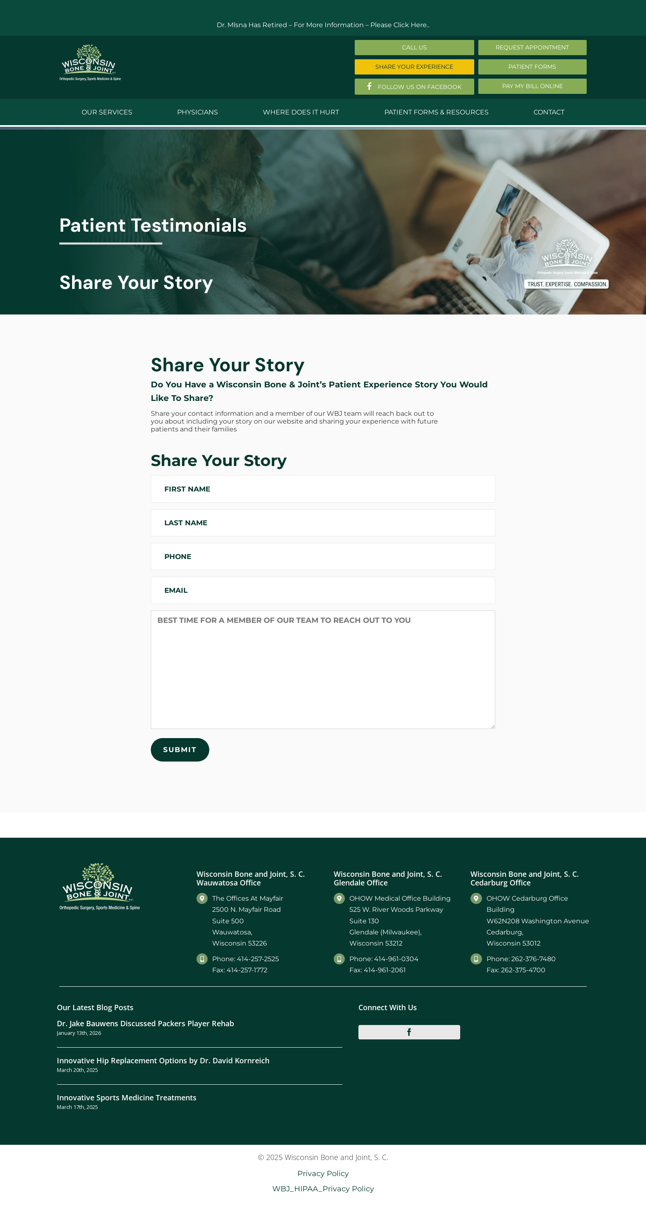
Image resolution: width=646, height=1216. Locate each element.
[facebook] (409, 1032)
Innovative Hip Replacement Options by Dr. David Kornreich (163, 1060)
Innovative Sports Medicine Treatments (127, 1097)
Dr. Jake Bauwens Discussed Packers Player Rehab (145, 1023)
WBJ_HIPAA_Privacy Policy (323, 1188)
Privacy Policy (323, 1173)
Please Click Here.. (399, 25)
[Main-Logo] (90, 47)
